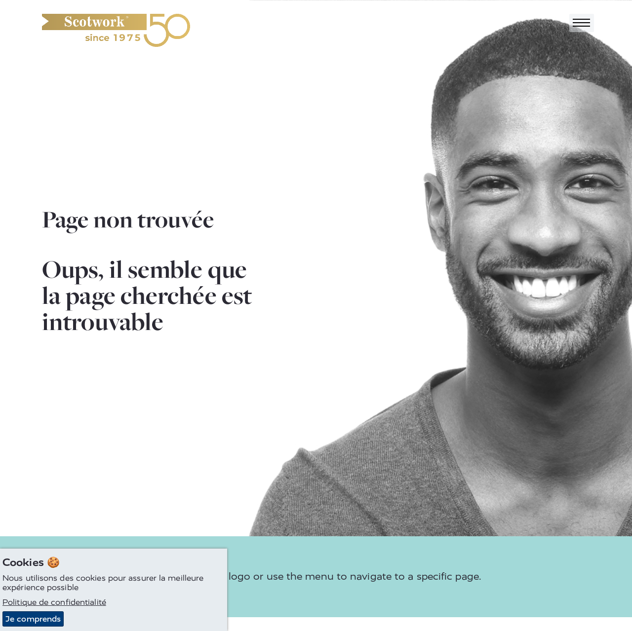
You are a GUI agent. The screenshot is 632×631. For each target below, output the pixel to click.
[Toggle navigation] (581, 23)
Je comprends (33, 619)
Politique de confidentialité (54, 602)
